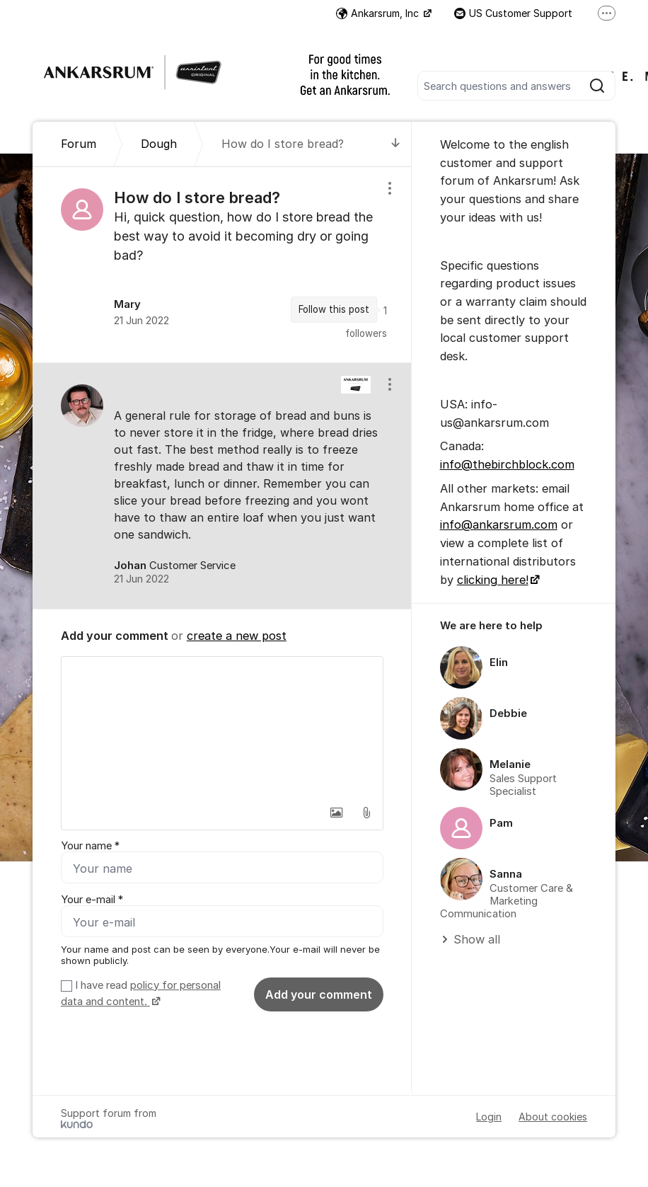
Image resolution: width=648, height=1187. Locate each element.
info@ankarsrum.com (498, 524)
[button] (336, 812)
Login (489, 1117)
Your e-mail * (92, 899)
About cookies (553, 1117)
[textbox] (222, 727)
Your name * (90, 845)
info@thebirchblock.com (507, 464)
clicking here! (492, 580)
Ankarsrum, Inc (379, 13)
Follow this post (334, 309)
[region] (222, 264)
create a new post (237, 636)
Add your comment (318, 994)
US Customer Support (513, 13)
